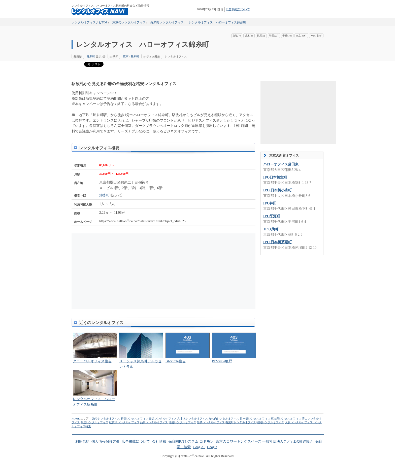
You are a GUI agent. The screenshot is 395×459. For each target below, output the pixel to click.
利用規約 (82, 441)
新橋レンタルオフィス (211, 422)
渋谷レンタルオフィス (106, 418)
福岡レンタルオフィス (270, 422)
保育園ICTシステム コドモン (190, 441)
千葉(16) (287, 35)
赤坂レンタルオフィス (163, 418)
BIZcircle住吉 (176, 361)
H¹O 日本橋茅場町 (277, 242)
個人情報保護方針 (105, 441)
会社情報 (159, 441)
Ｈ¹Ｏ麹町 (270, 229)
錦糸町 (91, 56)
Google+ (199, 447)
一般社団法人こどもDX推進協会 (287, 441)
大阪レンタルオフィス (299, 422)
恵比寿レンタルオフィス (286, 418)
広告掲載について (238, 9)
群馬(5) (261, 35)
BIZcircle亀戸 (222, 361)
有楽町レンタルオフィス (240, 422)
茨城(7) (237, 35)
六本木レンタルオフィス (192, 418)
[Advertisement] (119, 271)
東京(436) (301, 35)
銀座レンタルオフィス (94, 422)
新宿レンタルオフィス (134, 418)
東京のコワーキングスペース (238, 441)
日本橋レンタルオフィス (255, 418)
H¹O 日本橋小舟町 (277, 190)
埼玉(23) (273, 35)
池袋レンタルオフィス (182, 422)
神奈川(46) (316, 35)
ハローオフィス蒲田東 (281, 164)
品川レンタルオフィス (154, 422)
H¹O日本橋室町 (275, 177)
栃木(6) (249, 35)
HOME (76, 418)
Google (212, 447)
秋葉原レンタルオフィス (124, 422)
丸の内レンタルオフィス (224, 418)
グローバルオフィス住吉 (92, 361)
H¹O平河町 (271, 216)
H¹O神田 (270, 203)
